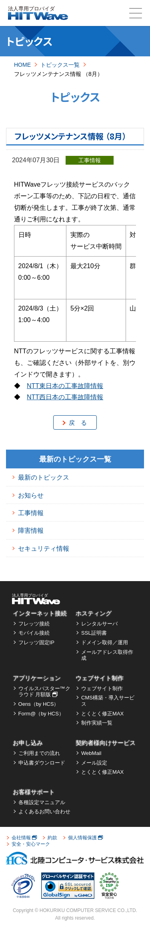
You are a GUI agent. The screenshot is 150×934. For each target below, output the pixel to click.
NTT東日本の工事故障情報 (65, 385)
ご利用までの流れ (39, 753)
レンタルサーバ (99, 624)
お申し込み (28, 742)
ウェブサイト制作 (100, 678)
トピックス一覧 (60, 65)
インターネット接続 (40, 613)
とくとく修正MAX (102, 714)
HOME (22, 65)
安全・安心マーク (31, 844)
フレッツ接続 (34, 624)
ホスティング (94, 613)
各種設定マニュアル (41, 802)
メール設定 (94, 763)
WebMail (91, 753)
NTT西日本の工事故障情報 (65, 397)
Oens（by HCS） (38, 704)
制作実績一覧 (96, 723)
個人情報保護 (85, 837)
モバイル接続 (34, 633)
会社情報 (24, 837)
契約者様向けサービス (106, 742)
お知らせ (31, 495)
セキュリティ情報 (43, 548)
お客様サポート (34, 792)
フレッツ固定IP (36, 642)
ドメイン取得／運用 (104, 642)
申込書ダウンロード (41, 763)
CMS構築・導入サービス (107, 701)
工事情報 (31, 513)
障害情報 (31, 530)
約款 (52, 837)
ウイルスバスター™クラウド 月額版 (44, 691)
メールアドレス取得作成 (107, 655)
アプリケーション (37, 678)
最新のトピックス (43, 477)
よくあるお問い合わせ (44, 812)
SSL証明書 (94, 633)
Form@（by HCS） (41, 714)
